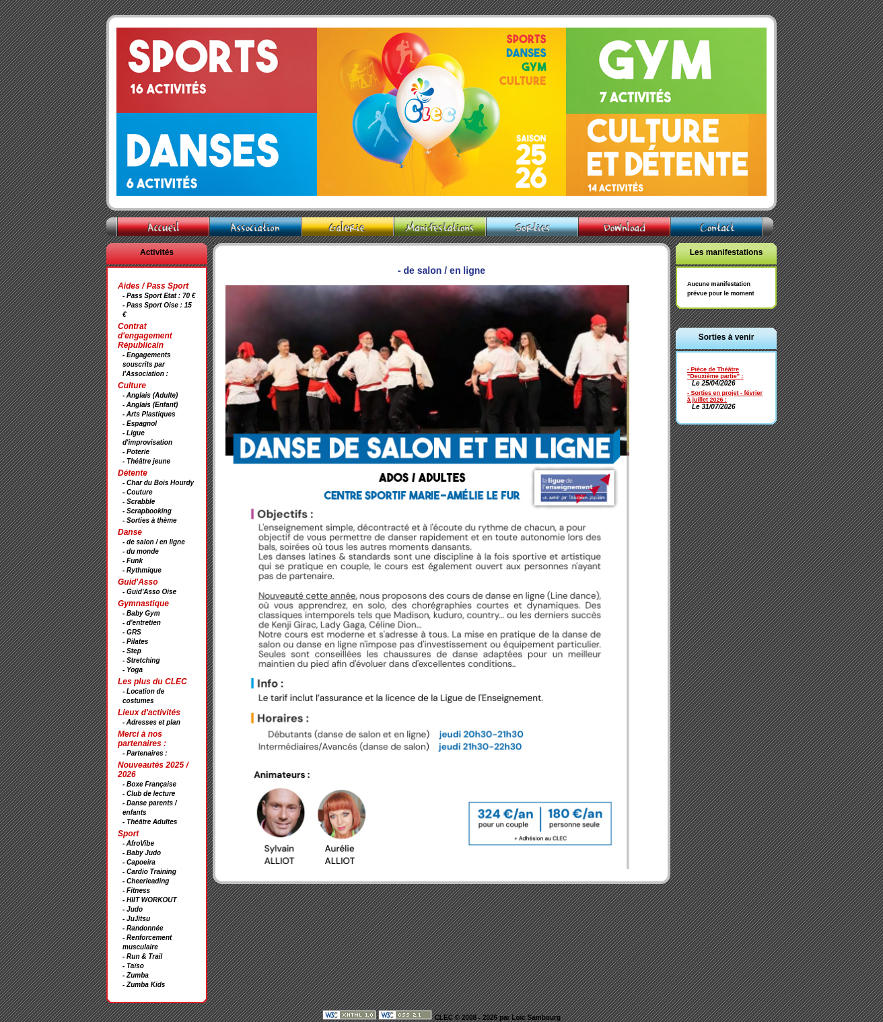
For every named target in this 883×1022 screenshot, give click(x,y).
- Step (131, 651)
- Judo (132, 909)
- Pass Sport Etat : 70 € (158, 295)
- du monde (140, 551)
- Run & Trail (142, 956)
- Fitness (136, 890)
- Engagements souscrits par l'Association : (146, 364)
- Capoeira (138, 862)
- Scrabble (138, 501)
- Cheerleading (145, 881)
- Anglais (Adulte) (150, 395)
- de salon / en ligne (153, 542)
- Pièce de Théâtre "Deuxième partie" (713, 372)
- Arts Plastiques (149, 414)
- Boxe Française (149, 784)
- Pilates (135, 641)
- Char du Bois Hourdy (158, 482)
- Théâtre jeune (146, 461)
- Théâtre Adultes (149, 822)
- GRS (131, 632)
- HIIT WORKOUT (149, 900)
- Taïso (133, 966)
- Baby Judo (141, 852)
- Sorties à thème (149, 520)
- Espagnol (139, 423)
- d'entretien (141, 622)
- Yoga (132, 669)
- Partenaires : (145, 753)
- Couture (137, 492)
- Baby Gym (141, 613)
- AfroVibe (138, 843)
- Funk (132, 560)
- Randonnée (143, 928)
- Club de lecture (148, 793)
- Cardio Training (149, 871)
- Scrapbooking (147, 511)
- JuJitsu (136, 918)
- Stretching (141, 660)
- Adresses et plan (151, 722)
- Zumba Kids (143, 984)
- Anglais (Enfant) (150, 404)
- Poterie (135, 451)
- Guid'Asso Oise (149, 591)
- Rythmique (142, 570)
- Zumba (135, 975)
